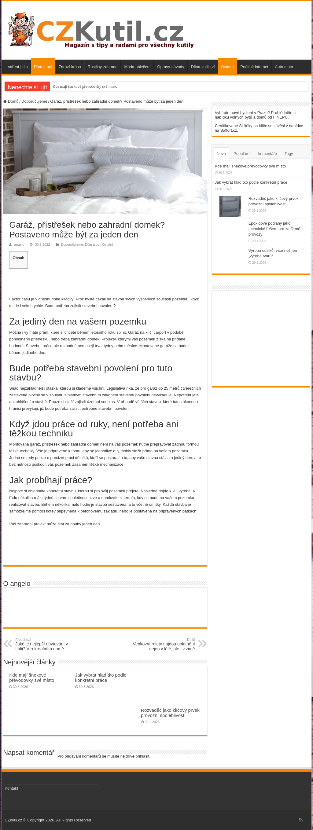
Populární (242, 153)
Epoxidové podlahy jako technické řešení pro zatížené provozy (274, 229)
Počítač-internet (254, 66)
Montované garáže (155, 345)
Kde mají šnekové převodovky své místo (85, 86)
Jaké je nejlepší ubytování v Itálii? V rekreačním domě (46, 644)
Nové (221, 153)
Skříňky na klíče (253, 125)
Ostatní (227, 66)
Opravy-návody (170, 66)
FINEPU (280, 117)
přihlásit (142, 756)
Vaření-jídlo (18, 66)
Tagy (289, 153)
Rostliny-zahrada (103, 66)
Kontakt (11, 788)
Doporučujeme (34, 101)
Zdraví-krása (70, 66)
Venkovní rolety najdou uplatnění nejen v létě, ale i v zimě (163, 644)
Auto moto (284, 66)
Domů (10, 101)
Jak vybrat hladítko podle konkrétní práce (101, 677)
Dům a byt (43, 66)
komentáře (267, 153)
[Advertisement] (105, 281)
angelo (19, 244)
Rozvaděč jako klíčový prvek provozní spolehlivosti (170, 712)
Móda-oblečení (137, 66)
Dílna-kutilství (203, 66)
